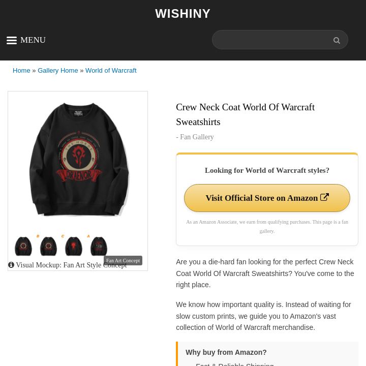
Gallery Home (58, 70)
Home (21, 70)
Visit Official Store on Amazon (266, 198)
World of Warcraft (110, 70)
